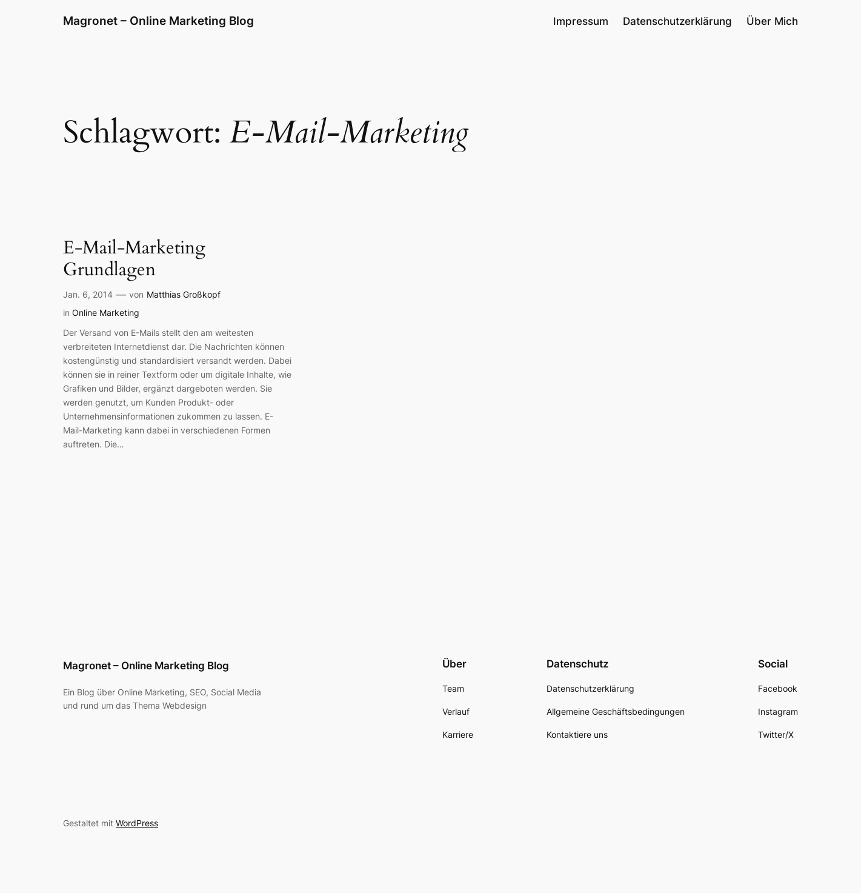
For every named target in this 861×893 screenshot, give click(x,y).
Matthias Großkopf (184, 294)
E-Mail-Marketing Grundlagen (134, 259)
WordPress (137, 823)
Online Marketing (105, 312)
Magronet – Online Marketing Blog (158, 20)
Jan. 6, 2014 (88, 294)
